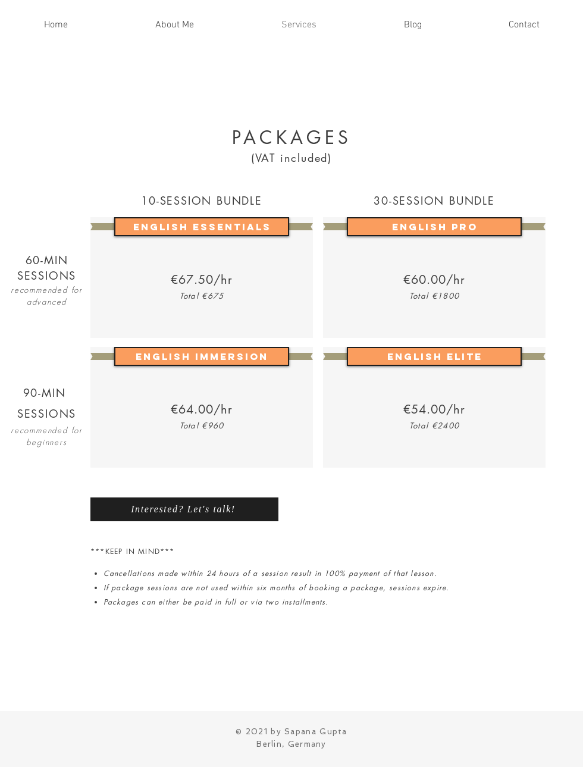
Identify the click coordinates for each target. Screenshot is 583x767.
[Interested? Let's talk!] (184, 509)
